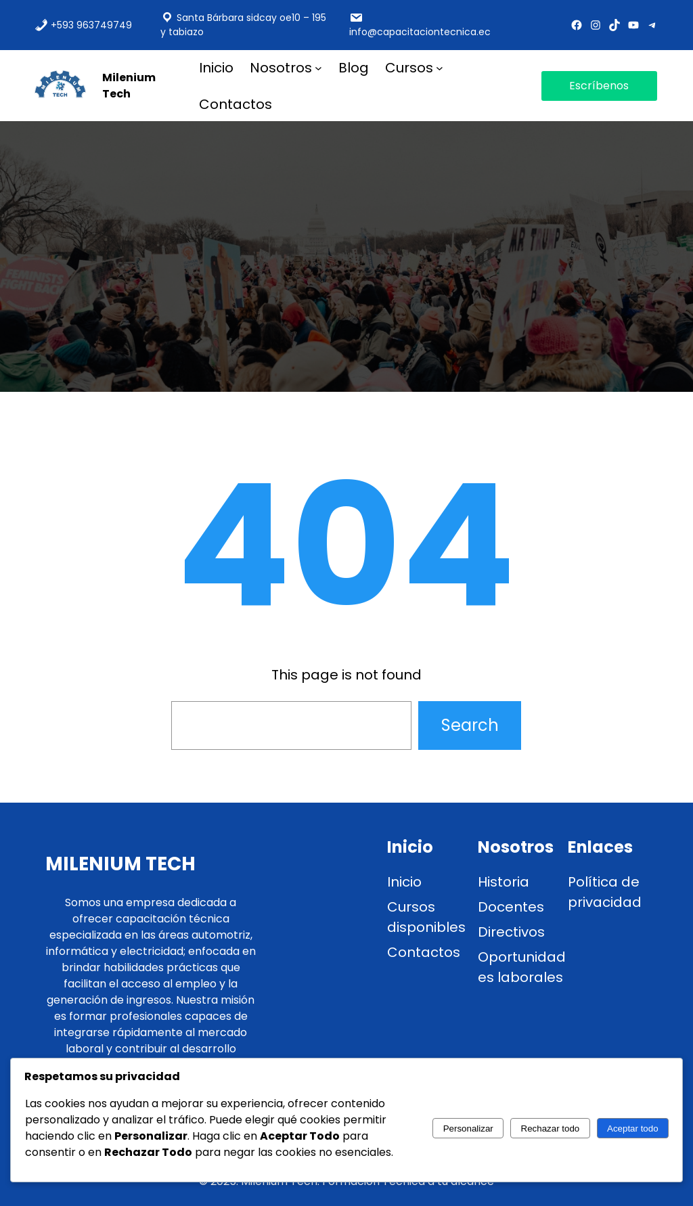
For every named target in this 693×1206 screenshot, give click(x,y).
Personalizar (468, 1128)
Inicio (404, 881)
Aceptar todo (632, 1128)
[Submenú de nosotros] (318, 67)
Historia (503, 881)
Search (470, 725)
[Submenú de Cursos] (439, 67)
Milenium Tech (129, 86)
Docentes (511, 906)
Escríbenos (599, 85)
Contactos (423, 952)
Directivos (511, 931)
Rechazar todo (550, 1128)
